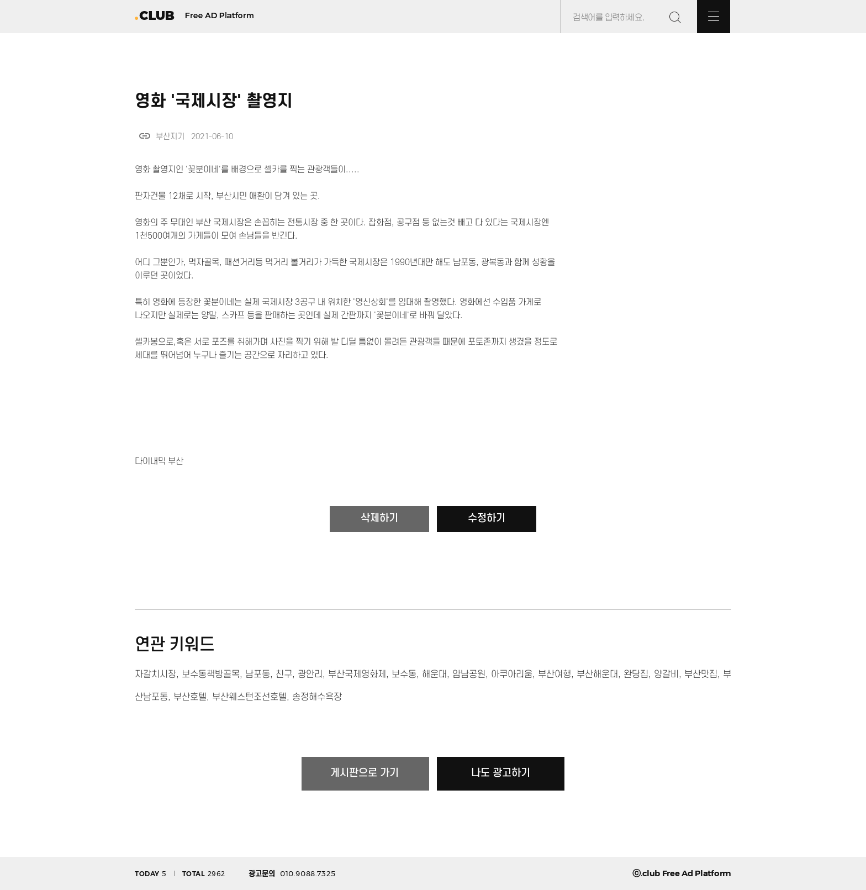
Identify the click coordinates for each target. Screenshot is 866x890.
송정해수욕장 (317, 697)
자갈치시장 (155, 675)
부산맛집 (700, 675)
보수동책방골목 (211, 675)
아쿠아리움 (511, 675)
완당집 (636, 675)
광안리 (310, 675)
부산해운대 (597, 675)
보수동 (404, 675)
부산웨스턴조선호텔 (249, 697)
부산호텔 (190, 697)
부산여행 (554, 675)
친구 (284, 675)
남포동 (257, 675)
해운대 (434, 675)
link (144, 136)
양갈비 (666, 675)
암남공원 (468, 675)
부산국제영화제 (357, 675)
